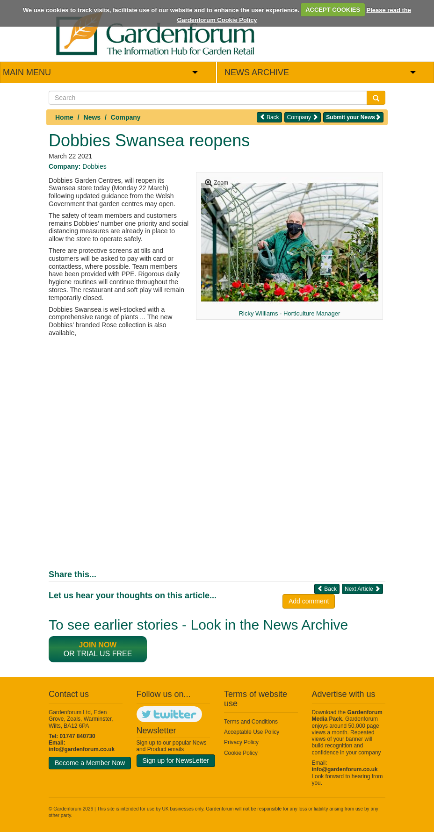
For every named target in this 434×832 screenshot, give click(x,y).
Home (64, 117)
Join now (98, 645)
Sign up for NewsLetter (176, 760)
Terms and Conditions (251, 721)
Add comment (309, 601)
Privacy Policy (241, 742)
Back (269, 117)
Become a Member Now (90, 763)
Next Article (362, 588)
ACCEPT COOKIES (332, 9)
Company (126, 117)
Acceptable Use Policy (251, 732)
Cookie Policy (241, 753)
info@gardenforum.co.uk (82, 749)
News (92, 117)
